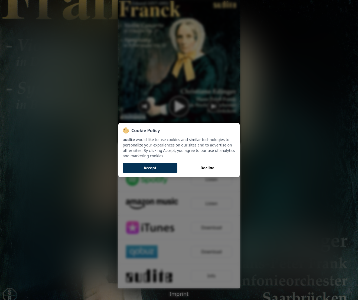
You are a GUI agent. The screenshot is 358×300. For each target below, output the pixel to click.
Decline (207, 167)
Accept (150, 167)
